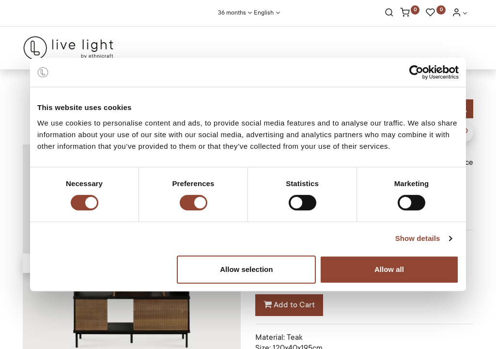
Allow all (389, 269)
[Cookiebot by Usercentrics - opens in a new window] (416, 72)
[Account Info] (459, 13)
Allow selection (246, 269)
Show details (417, 238)
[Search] (389, 13)
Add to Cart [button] (289, 305)
